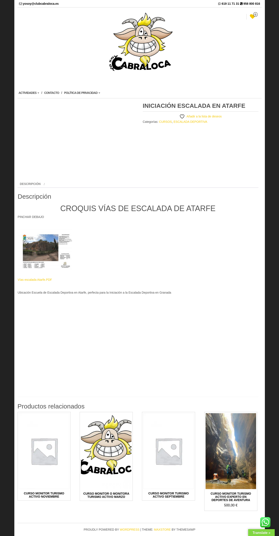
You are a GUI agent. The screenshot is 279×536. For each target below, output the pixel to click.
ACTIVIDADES (29, 93)
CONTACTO (51, 93)
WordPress (130, 529)
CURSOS (165, 121)
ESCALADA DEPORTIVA (190, 121)
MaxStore (162, 529)
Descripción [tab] (30, 184)
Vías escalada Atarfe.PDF (35, 279)
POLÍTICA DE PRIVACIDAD (82, 93)
